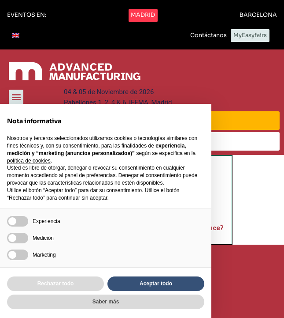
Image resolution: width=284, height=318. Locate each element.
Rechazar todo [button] (55, 283)
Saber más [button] (105, 302)
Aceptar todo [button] (156, 283)
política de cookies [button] (29, 161)
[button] (26, 15)
